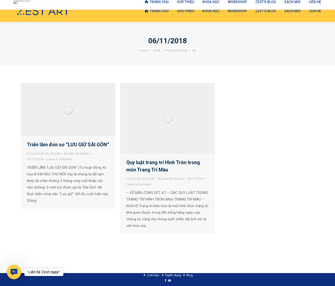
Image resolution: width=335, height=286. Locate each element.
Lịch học (153, 275)
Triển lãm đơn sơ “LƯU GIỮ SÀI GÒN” (68, 145)
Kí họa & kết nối (37, 153)
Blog (189, 275)
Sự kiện (55, 153)
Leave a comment (59, 159)
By (77, 153)
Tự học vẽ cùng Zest (140, 178)
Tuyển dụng (173, 275)
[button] (14, 272)
